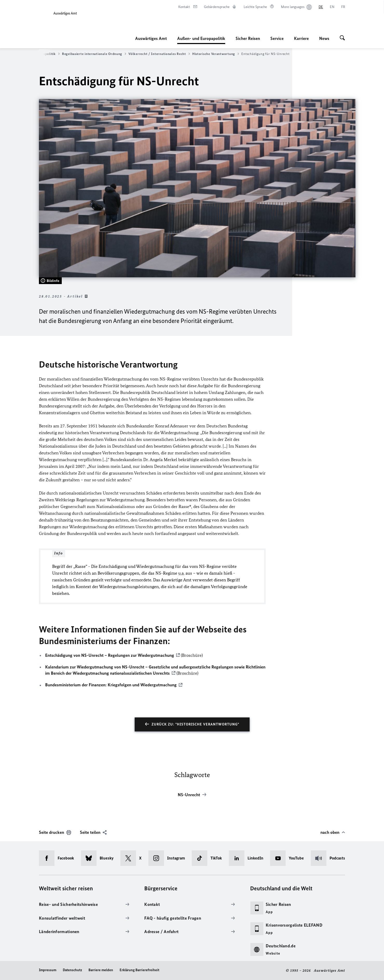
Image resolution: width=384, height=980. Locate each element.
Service (277, 38)
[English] (332, 7)
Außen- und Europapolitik (201, 38)
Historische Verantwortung (215, 54)
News (324, 38)
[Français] (343, 7)
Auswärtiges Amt (151, 38)
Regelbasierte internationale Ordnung (94, 54)
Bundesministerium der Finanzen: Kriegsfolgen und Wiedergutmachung (111, 685)
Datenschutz (72, 970)
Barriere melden (100, 970)
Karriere (301, 38)
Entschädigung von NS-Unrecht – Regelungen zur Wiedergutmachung (109, 655)
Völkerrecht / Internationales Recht (159, 54)
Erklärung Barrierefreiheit (139, 970)
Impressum (47, 970)
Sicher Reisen (248, 38)
